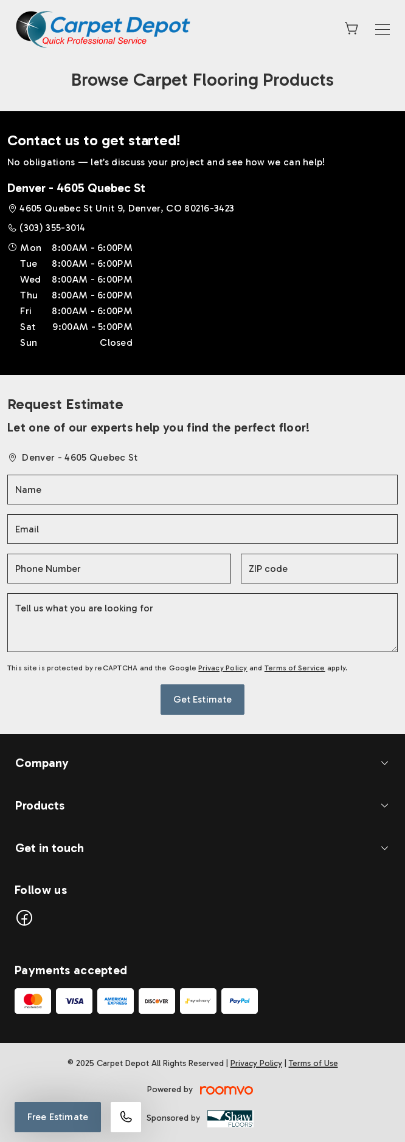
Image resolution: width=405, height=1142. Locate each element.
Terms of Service (295, 668)
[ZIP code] (319, 568)
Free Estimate (57, 1117)
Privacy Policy (222, 668)
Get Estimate (202, 699)
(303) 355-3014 (52, 227)
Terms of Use (313, 1063)
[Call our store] (126, 1117)
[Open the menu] (382, 29)
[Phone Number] (119, 568)
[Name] (202, 489)
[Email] (202, 529)
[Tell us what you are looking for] (202, 622)
